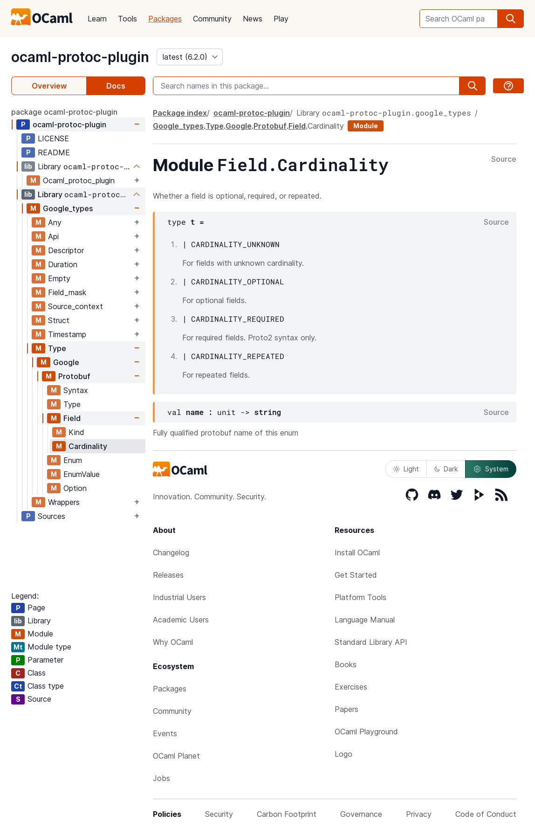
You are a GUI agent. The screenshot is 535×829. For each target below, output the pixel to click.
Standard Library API (371, 642)
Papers (346, 709)
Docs (115, 85)
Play (281, 18)
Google (66, 362)
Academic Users (181, 619)
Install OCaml (357, 552)
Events (165, 733)
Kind (76, 432)
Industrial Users (179, 597)
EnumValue (81, 474)
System (490, 469)
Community (212, 18)
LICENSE (53, 138)
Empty (59, 278)
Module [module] (365, 126)
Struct (58, 320)
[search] (511, 18)
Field (72, 418)
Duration (62, 264)
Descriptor (66, 250)
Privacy (419, 814)
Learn (97, 18)
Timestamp (67, 334)
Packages (165, 18)
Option (75, 488)
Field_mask (67, 292)
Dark (446, 469)
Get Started (356, 575)
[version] (190, 56)
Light (406, 469)
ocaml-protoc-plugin (80, 56)
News (252, 18)
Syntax (75, 390)
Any (55, 222)
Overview (49, 85)
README (54, 152)
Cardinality (88, 446)
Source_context (75, 306)
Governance (361, 814)
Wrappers (64, 502)
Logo (343, 754)
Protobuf (74, 376)
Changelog (171, 552)
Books (346, 664)
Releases (168, 575)
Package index (180, 112)
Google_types (68, 208)
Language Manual (365, 619)
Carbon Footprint (286, 814)
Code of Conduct (485, 814)
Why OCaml (173, 642)
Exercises (351, 686)
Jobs (161, 778)
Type (57, 348)
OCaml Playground (366, 731)
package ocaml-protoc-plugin (64, 112)
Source (503, 159)
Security (219, 814)
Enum (72, 460)
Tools (127, 18)
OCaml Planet (176, 755)
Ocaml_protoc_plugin (79, 180)
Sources (51, 516)
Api (53, 236)
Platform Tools (360, 597)
